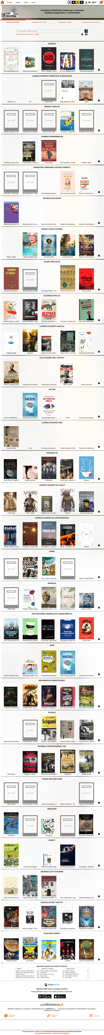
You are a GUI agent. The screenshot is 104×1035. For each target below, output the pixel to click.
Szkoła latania (43, 972)
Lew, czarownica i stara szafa (46, 974)
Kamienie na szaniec (20, 974)
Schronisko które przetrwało (71, 976)
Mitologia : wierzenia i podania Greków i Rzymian (27, 971)
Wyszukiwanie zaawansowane (24, 34)
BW (73, 2)
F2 (94, 2)
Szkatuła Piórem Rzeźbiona (91, 22)
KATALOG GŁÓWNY (13, 22)
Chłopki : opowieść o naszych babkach (49, 971)
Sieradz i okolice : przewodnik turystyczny (25, 972)
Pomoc (26, 2)
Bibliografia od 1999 (65, 22)
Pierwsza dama (43, 976)
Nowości (9, 2)
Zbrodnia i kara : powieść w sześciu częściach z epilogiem (28, 977)
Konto (33, 2)
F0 (86, 2)
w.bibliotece (50, 1009)
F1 (90, 2)
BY (82, 2)
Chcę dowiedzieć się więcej (43, 1033)
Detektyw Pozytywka (69, 971)
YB (78, 2)
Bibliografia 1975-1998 (39, 22)
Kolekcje (36, 34)
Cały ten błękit (68, 977)
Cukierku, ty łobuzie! (44, 977)
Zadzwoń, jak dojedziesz (70, 972)
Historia (18, 2)
